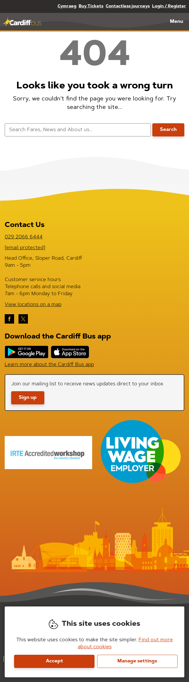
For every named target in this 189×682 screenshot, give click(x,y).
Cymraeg (67, 6)
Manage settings (137, 661)
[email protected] (25, 247)
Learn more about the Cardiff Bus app (49, 364)
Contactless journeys (128, 6)
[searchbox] (78, 129)
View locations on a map (33, 304)
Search (168, 129)
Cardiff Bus (22, 21)
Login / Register (169, 6)
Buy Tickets (91, 6)
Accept (54, 661)
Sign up (28, 397)
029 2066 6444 (24, 237)
